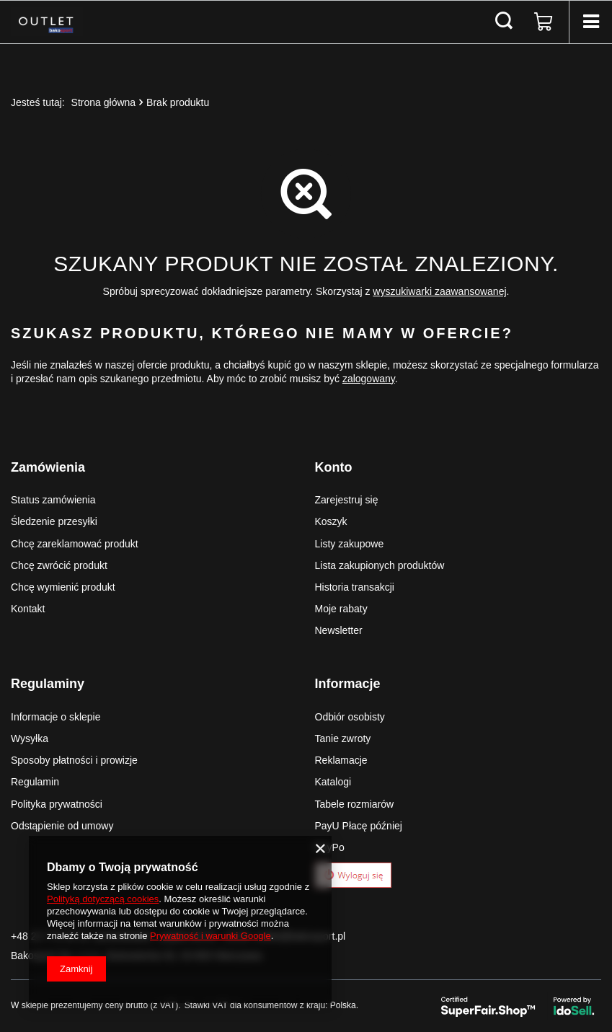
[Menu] (590, 21)
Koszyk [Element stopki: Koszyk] (331, 521)
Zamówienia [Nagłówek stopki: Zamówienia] (48, 467)
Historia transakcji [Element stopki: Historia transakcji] (354, 587)
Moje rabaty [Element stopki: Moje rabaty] (341, 608)
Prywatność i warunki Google (210, 935)
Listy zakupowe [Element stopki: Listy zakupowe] (349, 544)
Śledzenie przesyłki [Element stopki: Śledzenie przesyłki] (54, 521)
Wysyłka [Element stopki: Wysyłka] (29, 738)
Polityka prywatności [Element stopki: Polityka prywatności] (56, 804)
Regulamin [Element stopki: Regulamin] (35, 782)
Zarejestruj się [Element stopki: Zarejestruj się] (346, 500)
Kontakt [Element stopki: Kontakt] (28, 608)
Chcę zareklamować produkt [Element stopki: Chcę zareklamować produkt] (74, 544)
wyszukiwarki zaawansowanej (439, 291)
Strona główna (103, 102)
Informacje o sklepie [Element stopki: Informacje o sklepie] (56, 717)
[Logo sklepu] (47, 21)
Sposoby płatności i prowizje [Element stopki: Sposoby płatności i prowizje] (74, 760)
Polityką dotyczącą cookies (103, 899)
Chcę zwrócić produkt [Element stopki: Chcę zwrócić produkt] (59, 565)
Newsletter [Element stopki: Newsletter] (339, 630)
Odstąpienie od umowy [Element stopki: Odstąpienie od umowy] (62, 826)
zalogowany (368, 378)
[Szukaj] (504, 21)
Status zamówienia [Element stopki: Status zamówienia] (53, 500)
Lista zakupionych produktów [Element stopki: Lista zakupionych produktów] (380, 565)
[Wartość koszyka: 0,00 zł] (543, 21)
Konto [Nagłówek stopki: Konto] (333, 467)
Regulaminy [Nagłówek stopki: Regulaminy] (47, 683)
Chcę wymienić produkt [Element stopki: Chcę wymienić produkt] (63, 587)
